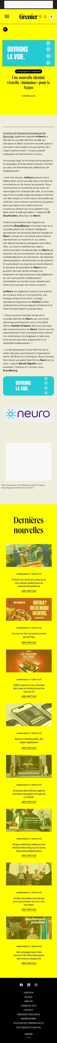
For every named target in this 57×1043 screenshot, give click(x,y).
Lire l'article (29, 591)
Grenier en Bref (28, 1019)
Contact (28, 1010)
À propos (28, 993)
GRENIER (29, 1034)
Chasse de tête (28, 1006)
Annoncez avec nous (28, 1014)
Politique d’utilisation (28, 1027)
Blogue (28, 997)
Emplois (29, 1001)
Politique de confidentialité (28, 1023)
